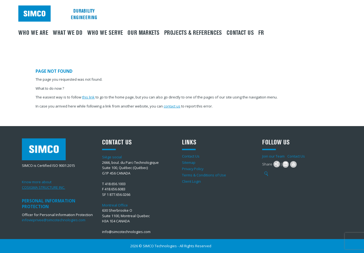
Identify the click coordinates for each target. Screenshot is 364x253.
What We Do (67, 32)
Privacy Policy (193, 168)
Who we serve (105, 32)
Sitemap (189, 162)
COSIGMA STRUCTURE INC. (43, 187)
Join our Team (273, 156)
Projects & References (193, 32)
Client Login (191, 181)
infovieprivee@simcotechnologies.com (54, 219)
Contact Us (240, 32)
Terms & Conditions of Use (204, 175)
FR (261, 32)
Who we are (33, 32)
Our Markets (143, 32)
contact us (172, 106)
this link (88, 97)
